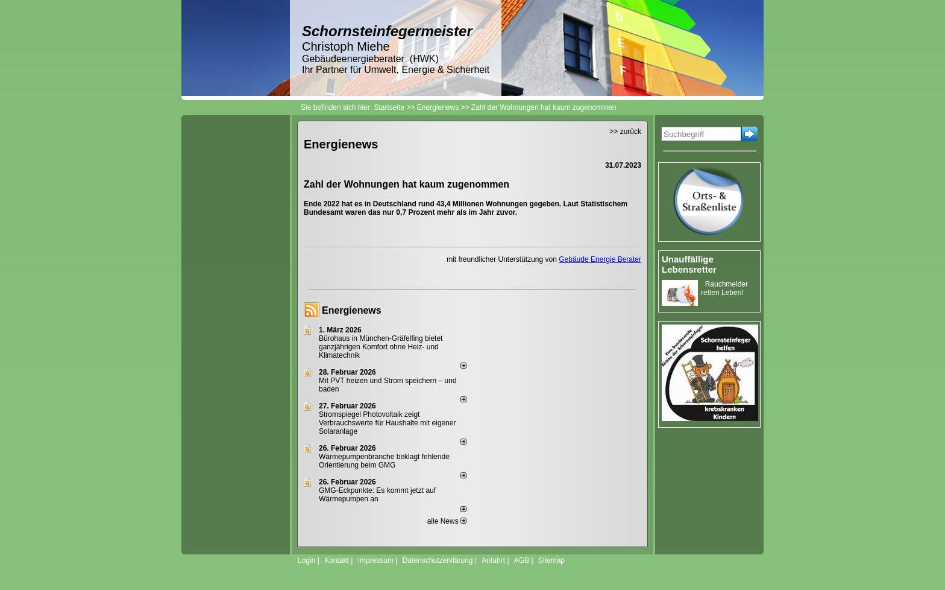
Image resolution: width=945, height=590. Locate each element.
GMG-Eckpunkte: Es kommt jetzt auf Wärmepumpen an (377, 494)
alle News (446, 521)
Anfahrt (493, 560)
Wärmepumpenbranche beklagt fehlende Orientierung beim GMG (384, 460)
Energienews (351, 310)
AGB (521, 560)
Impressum (376, 560)
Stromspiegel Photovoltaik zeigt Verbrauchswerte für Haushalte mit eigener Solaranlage (387, 423)
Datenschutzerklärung (438, 560)
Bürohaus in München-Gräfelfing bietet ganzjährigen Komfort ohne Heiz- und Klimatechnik (380, 347)
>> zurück (625, 131)
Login (306, 560)
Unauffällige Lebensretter (689, 264)
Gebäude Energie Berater (600, 259)
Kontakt (336, 560)
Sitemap (551, 560)
